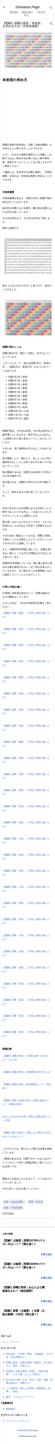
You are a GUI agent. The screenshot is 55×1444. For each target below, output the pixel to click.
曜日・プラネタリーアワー (20, 1397)
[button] (51, 24)
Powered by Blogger (27, 1430)
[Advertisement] (27, 112)
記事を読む (47, 1254)
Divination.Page (27, 7)
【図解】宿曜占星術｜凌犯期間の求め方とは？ (27, 1072)
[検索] (51, 8)
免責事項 (10, 1409)
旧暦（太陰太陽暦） (14, 1201)
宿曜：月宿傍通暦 (13, 1207)
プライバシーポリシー (17, 1421)
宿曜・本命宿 (36, 1201)
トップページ (13, 1342)
